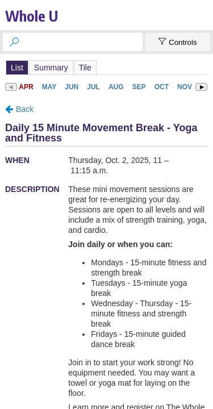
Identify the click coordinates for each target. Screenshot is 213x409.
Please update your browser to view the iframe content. (106, 67)
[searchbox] (83, 42)
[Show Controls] (177, 42)
